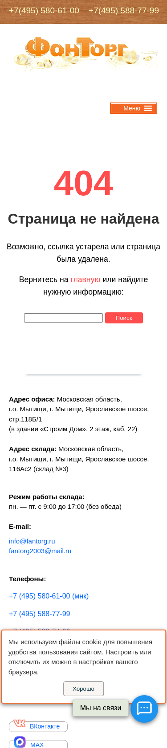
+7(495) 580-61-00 (44, 10)
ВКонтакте (36, 725)
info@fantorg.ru (32, 541)
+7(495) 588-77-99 (120, 10)
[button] (131, 108)
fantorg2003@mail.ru (40, 551)
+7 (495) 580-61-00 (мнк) (49, 596)
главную (85, 279)
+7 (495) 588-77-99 (39, 614)
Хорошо (83, 688)
